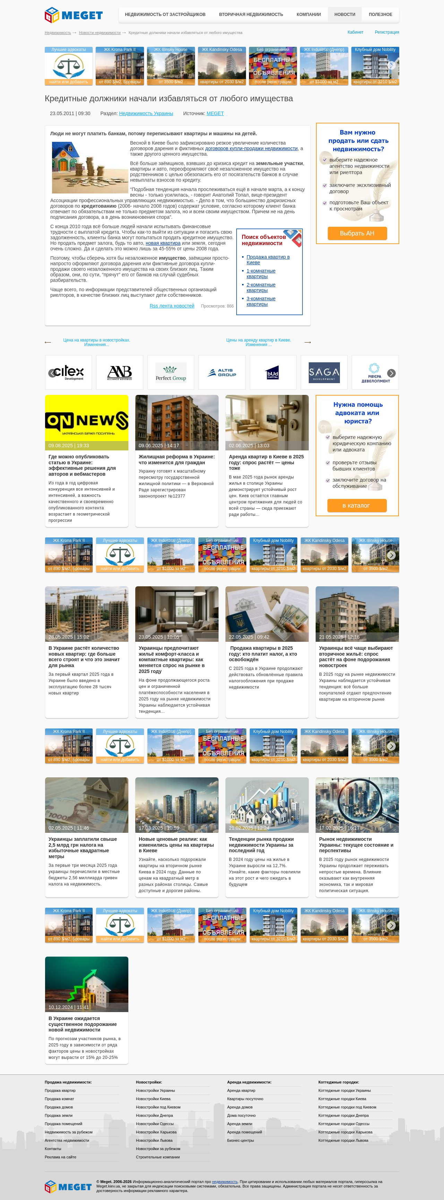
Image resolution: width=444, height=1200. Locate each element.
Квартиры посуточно (245, 1099)
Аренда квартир (241, 1090)
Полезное (380, 14)
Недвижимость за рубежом (69, 1132)
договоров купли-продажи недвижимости (251, 148)
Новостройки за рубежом (158, 1149)
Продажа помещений (63, 1124)
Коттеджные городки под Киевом (347, 1107)
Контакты (53, 1149)
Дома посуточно (241, 1115)
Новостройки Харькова (156, 1132)
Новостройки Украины (155, 1090)
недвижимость (225, 1182)
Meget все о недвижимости (69, 1186)
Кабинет (356, 32)
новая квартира (163, 243)
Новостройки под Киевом (158, 1107)
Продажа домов (59, 1107)
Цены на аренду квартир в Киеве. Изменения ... (259, 342)
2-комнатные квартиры (261, 287)
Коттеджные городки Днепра (343, 1115)
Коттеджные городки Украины (344, 1090)
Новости (344, 14)
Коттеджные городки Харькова (345, 1132)
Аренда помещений (244, 1132)
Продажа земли (58, 1115)
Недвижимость (58, 33)
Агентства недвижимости (67, 1140)
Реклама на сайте (60, 1157)
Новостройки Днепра (154, 1115)
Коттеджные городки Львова (343, 1140)
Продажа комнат (59, 1099)
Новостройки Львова (154, 1140)
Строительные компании (158, 1157)
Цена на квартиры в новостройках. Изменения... (96, 342)
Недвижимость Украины (146, 113)
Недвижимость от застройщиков (165, 14)
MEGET (215, 113)
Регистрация (387, 32)
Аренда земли (239, 1124)
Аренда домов (240, 1107)
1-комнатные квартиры (261, 273)
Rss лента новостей (172, 306)
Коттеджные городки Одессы (343, 1124)
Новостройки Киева (153, 1099)
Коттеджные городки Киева (342, 1099)
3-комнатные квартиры (261, 301)
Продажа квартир (60, 1090)
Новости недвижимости (100, 33)
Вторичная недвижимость (251, 14)
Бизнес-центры (240, 1140)
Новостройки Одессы (155, 1124)
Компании (309, 14)
